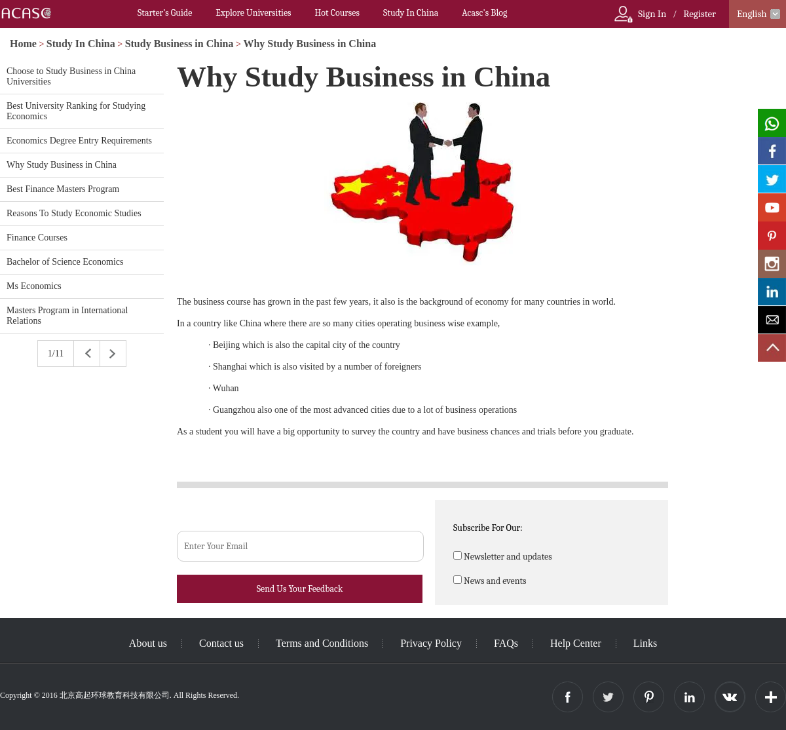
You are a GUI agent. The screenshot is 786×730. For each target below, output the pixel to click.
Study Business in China (179, 43)
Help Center (575, 643)
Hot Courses (337, 12)
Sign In (652, 14)
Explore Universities (253, 12)
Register (699, 14)
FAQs (506, 643)
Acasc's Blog (484, 12)
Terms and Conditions (322, 643)
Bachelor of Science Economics (65, 262)
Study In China (410, 12)
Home (23, 43)
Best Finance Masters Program (63, 189)
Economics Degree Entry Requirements (79, 140)
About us (148, 643)
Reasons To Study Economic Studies (74, 213)
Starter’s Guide (165, 12)
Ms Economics (34, 286)
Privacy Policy (431, 643)
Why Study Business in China (309, 43)
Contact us (221, 643)
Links (645, 643)
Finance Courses (37, 237)
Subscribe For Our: (488, 527)
